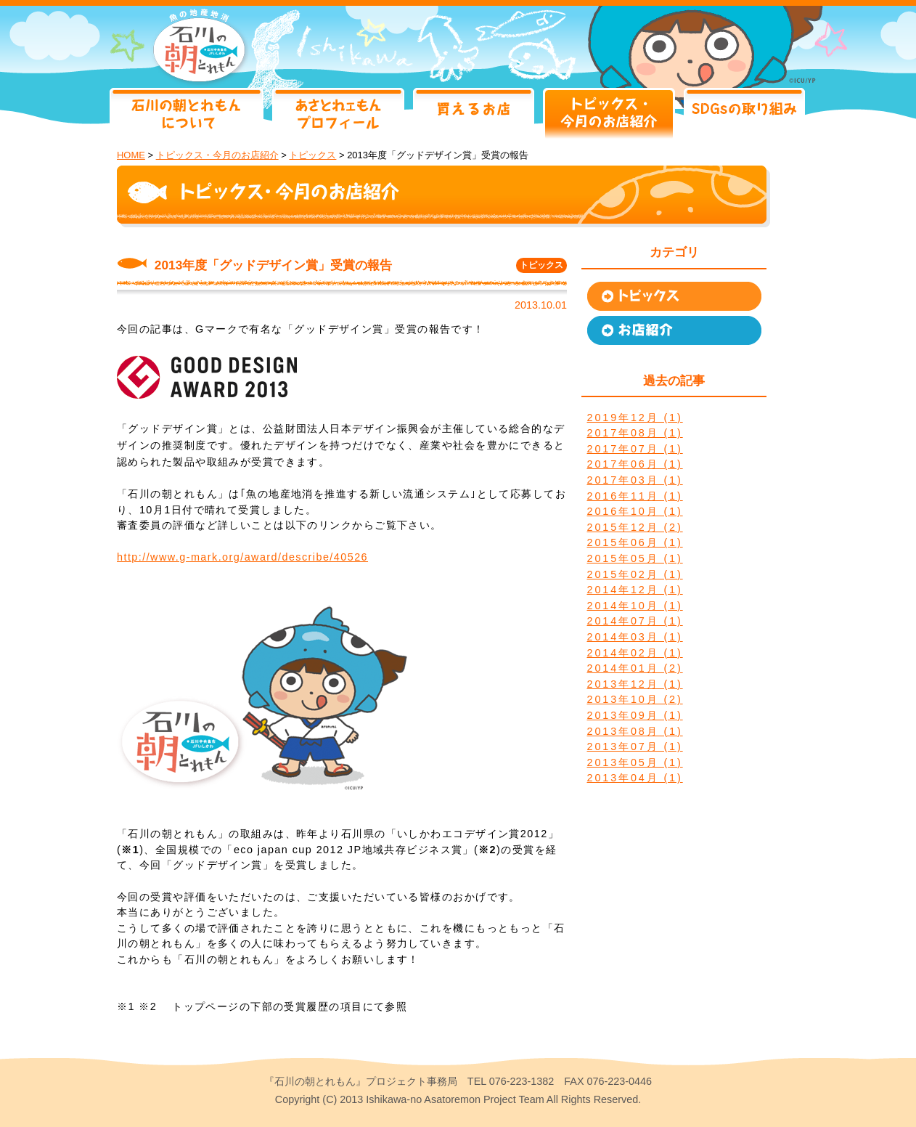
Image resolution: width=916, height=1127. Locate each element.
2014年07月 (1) (635, 621)
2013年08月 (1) (635, 731)
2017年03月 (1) (635, 480)
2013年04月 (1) (635, 778)
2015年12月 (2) (635, 527)
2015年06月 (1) (635, 542)
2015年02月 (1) (635, 574)
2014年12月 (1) (635, 589)
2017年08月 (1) (635, 433)
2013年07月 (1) (635, 746)
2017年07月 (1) (635, 449)
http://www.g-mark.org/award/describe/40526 (242, 557)
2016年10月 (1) (635, 511)
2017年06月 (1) (635, 464)
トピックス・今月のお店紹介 (217, 155)
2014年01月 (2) (635, 668)
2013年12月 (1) (635, 684)
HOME (131, 155)
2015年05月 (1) (635, 558)
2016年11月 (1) (635, 496)
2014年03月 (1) (635, 637)
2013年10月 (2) (635, 699)
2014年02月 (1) (635, 653)
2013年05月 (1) (635, 762)
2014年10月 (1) (635, 605)
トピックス (312, 155)
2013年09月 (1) (635, 715)
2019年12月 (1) (635, 417)
